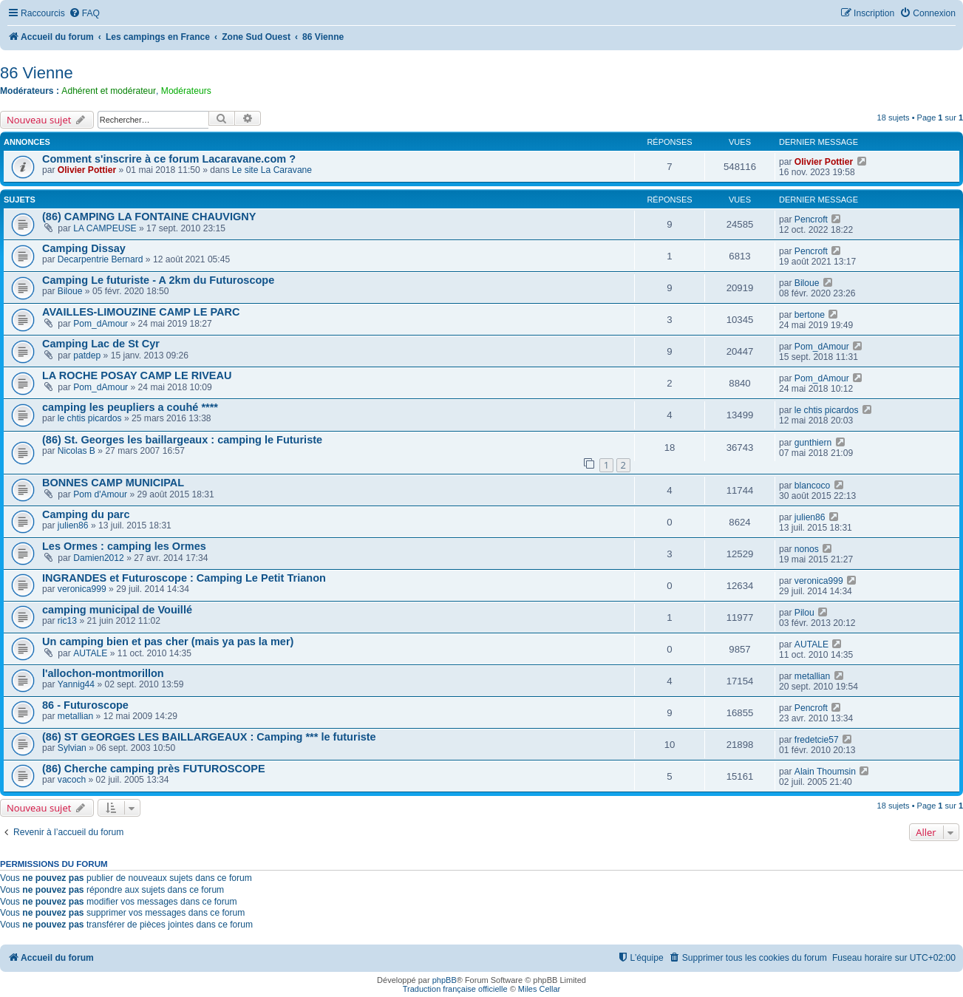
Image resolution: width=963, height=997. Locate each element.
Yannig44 (76, 684)
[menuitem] (84, 14)
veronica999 (82, 589)
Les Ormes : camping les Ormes (124, 546)
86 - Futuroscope (85, 705)
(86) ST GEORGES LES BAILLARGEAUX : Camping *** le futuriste (209, 737)
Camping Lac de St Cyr (101, 344)
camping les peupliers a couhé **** (130, 407)
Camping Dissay (84, 248)
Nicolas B (76, 451)
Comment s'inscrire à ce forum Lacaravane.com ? (169, 159)
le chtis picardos (90, 418)
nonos (806, 549)
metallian (812, 676)
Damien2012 (98, 558)
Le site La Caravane (272, 170)
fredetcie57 (816, 740)
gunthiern (812, 443)
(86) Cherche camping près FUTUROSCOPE (153, 769)
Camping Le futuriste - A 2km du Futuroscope (158, 280)
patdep (87, 355)
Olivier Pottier (87, 170)
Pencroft (811, 219)
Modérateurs (186, 91)
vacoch (72, 780)
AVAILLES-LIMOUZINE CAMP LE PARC (140, 312)
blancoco (812, 485)
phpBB (444, 980)
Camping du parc (86, 514)
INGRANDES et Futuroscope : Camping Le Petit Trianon (184, 578)
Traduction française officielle (455, 988)
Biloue (70, 291)
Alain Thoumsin (825, 771)
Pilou (804, 613)
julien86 (73, 525)
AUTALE (90, 653)
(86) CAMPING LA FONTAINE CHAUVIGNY (149, 216)
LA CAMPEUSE (104, 228)
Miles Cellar (539, 988)
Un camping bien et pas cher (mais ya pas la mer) (167, 641)
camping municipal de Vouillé (117, 610)
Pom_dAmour (100, 324)
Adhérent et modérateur (108, 91)
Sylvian (72, 748)
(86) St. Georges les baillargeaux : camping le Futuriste (182, 440)
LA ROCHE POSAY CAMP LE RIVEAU (137, 375)
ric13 (67, 621)
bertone (809, 315)
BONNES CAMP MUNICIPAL (113, 483)
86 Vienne (36, 73)
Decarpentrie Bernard (100, 259)
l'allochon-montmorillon (103, 673)
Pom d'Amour (100, 494)
